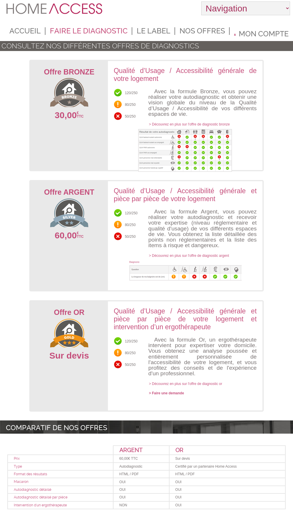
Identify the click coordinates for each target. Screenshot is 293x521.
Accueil (25, 31)
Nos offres (202, 31)
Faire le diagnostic (89, 31)
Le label (153, 31)
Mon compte (261, 34)
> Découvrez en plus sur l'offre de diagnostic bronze (189, 124)
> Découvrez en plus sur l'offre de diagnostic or (185, 384)
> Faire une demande (166, 393)
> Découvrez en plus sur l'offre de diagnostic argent (189, 256)
